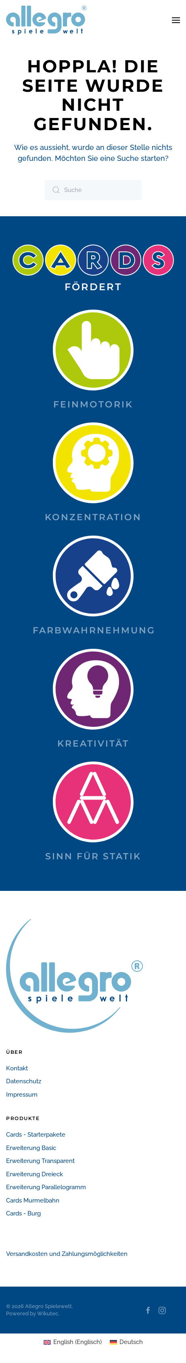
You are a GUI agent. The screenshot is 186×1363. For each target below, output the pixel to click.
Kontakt (17, 1068)
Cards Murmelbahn (32, 1200)
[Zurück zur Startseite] (46, 20)
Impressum (22, 1094)
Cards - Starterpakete (35, 1134)
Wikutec (47, 1313)
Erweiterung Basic (31, 1148)
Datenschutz (23, 1081)
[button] (176, 20)
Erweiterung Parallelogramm (46, 1187)
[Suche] (93, 190)
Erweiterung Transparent (40, 1161)
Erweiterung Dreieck (34, 1174)
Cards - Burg (23, 1213)
